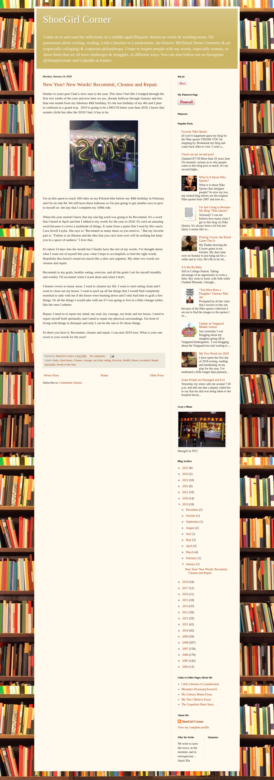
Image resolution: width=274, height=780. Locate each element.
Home (104, 375)
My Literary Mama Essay (197, 694)
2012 (185, 618)
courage (87, 360)
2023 (185, 480)
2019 (185, 504)
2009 (185, 636)
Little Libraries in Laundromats (200, 684)
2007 (185, 648)
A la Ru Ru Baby (192, 267)
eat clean (98, 360)
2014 (185, 606)
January (191, 564)
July (189, 534)
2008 (185, 642)
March (190, 552)
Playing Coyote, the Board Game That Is (215, 239)
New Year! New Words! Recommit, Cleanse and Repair (100, 84)
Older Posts (157, 375)
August (190, 528)
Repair (154, 360)
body (55, 360)
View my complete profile (193, 727)
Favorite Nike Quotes (194, 131)
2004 (185, 666)
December (192, 509)
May (189, 540)
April (189, 546)
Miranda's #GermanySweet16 (199, 689)
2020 (185, 498)
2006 (185, 654)
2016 (185, 594)
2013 (185, 612)
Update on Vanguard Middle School (211, 325)
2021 (185, 492)
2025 (185, 468)
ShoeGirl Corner (77, 19)
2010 (185, 630)
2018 (185, 582)
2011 (185, 624)
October (191, 515)
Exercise (116, 360)
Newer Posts (51, 375)
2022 (185, 486)
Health (126, 360)
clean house (66, 360)
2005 (185, 660)
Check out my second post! (198, 154)
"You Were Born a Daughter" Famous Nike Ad (213, 293)
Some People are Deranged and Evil (203, 380)
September (192, 521)
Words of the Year (66, 364)
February (191, 558)
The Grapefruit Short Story (198, 704)
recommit (145, 360)
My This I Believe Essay (196, 699)
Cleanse (78, 360)
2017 (185, 588)
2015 (185, 600)
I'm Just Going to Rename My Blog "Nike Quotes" (214, 209)
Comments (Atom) (70, 382)
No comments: (98, 356)
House (134, 360)
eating (107, 360)
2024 (185, 474)
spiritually (50, 364)
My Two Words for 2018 (214, 353)
